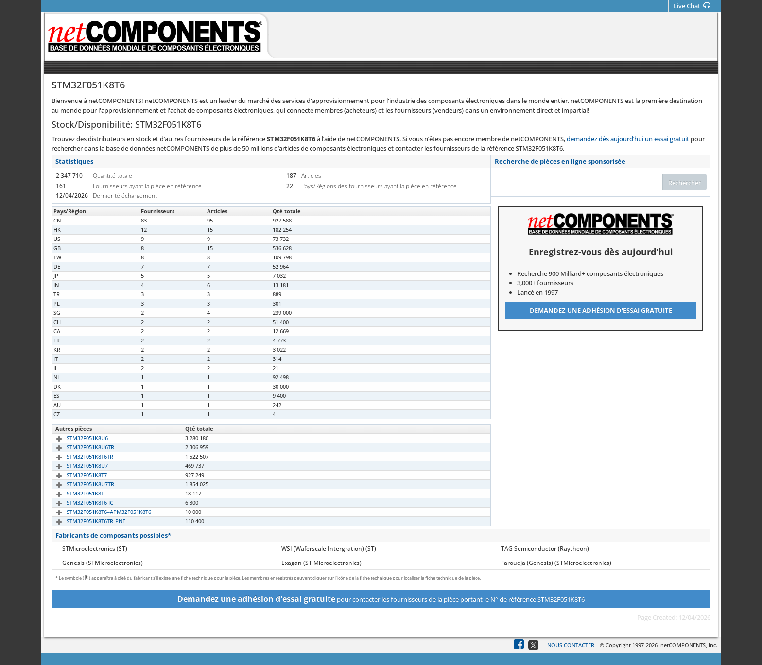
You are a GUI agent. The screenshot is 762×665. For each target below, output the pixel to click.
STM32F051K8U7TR (79, 484)
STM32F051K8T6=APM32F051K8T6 (97, 511)
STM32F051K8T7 (75, 474)
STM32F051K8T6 (75, 220)
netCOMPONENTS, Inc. (688, 644)
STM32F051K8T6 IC (78, 502)
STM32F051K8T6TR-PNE (84, 521)
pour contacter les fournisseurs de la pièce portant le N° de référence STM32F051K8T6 (381, 599)
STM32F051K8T (74, 493)
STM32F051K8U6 (76, 438)
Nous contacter (570, 644)
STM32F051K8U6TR (79, 447)
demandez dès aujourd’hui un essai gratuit (628, 139)
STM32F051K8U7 (76, 465)
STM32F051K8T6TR (78, 456)
